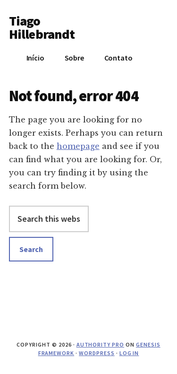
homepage (78, 146)
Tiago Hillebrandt (42, 27)
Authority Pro (100, 344)
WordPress (97, 353)
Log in (129, 353)
